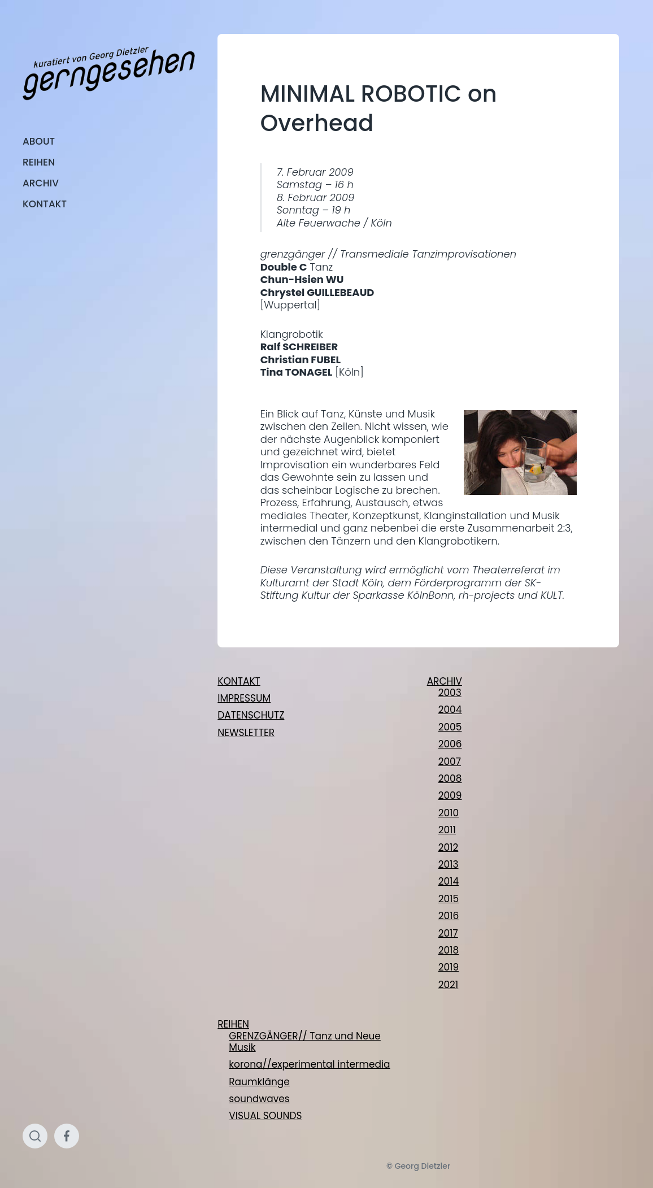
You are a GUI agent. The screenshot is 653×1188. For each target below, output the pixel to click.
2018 (448, 950)
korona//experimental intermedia (309, 1064)
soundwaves (259, 1099)
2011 (447, 830)
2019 (448, 967)
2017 (448, 933)
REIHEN (39, 162)
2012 (448, 847)
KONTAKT (45, 204)
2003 (450, 692)
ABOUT (39, 141)
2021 (448, 984)
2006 (450, 744)
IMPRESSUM (244, 698)
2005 (450, 727)
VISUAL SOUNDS (265, 1115)
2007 (449, 761)
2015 (448, 899)
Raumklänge (259, 1082)
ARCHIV (41, 183)
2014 (448, 881)
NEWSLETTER (246, 732)
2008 (450, 778)
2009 (450, 795)
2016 (448, 915)
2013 (448, 864)
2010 (448, 813)
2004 (450, 709)
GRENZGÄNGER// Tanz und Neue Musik (305, 1041)
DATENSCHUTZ (250, 715)
